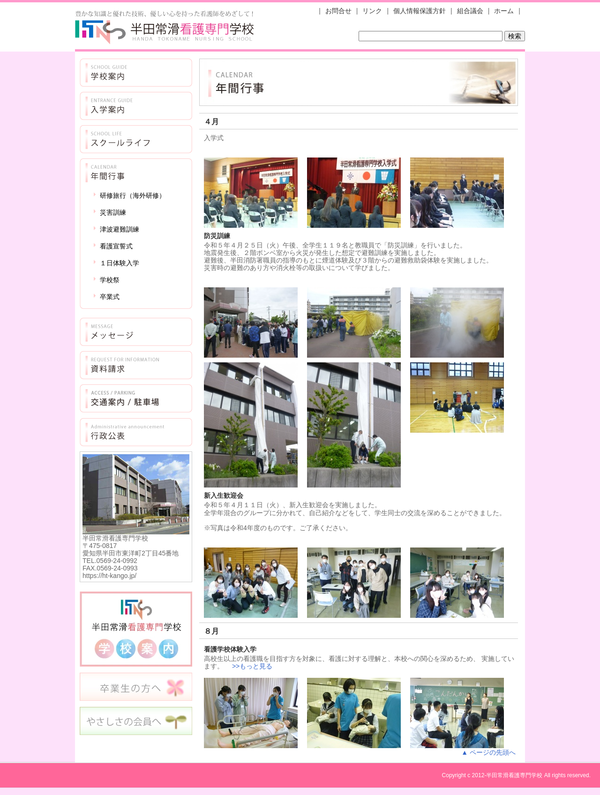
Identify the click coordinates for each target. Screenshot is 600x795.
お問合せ (338, 11)
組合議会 (470, 11)
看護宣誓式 (116, 246)
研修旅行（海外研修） (132, 195)
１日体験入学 (119, 263)
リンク (372, 11)
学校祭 (110, 280)
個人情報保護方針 (419, 11)
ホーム (504, 11)
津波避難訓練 (119, 229)
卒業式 (110, 296)
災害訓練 (113, 212)
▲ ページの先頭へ (488, 752)
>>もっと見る (252, 666)
